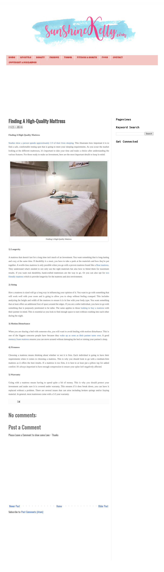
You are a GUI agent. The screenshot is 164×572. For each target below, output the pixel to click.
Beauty (40, 58)
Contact (118, 58)
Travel (68, 58)
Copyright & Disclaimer (23, 63)
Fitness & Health (87, 58)
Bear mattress (102, 265)
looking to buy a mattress (92, 308)
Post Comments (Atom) (32, 512)
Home (12, 58)
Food (105, 58)
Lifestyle (25, 58)
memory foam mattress (19, 339)
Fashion (54, 58)
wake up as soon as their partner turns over (80, 335)
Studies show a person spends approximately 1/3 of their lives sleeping (41, 143)
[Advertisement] (82, 91)
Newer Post (14, 506)
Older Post (103, 506)
